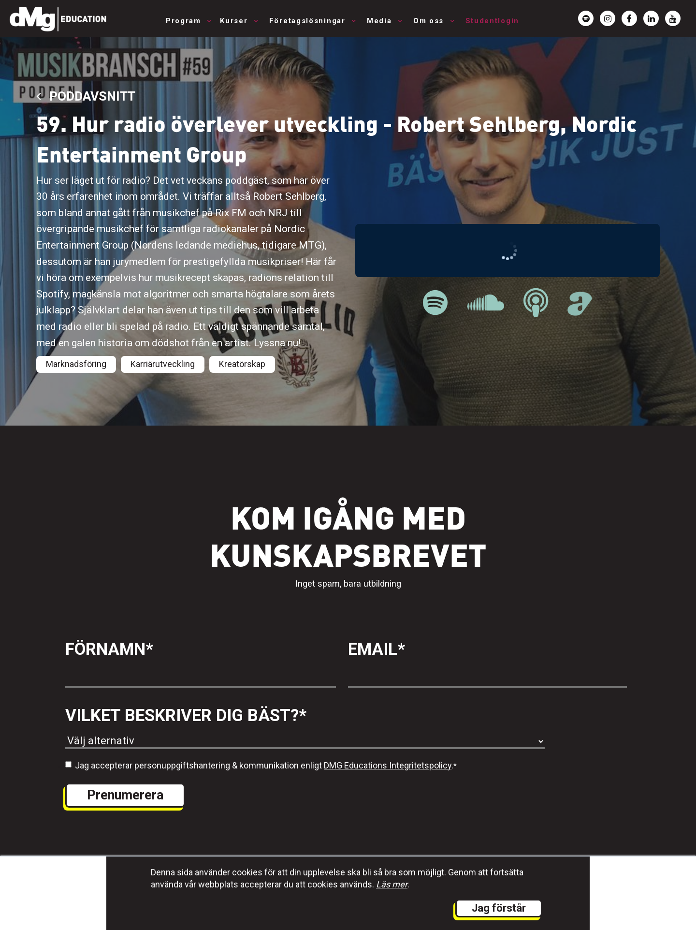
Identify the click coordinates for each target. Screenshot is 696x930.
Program (185, 20)
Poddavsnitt (85, 96)
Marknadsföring (76, 364)
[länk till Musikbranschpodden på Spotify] (435, 303)
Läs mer (391, 884)
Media (380, 20)
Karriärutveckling (162, 364)
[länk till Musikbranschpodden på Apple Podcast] (535, 303)
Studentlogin (492, 20)
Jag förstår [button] (499, 908)
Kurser (235, 20)
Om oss (430, 20)
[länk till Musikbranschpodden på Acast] (579, 310)
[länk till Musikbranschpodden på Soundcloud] (485, 303)
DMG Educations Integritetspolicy (387, 765)
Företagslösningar (308, 20)
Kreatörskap (242, 364)
